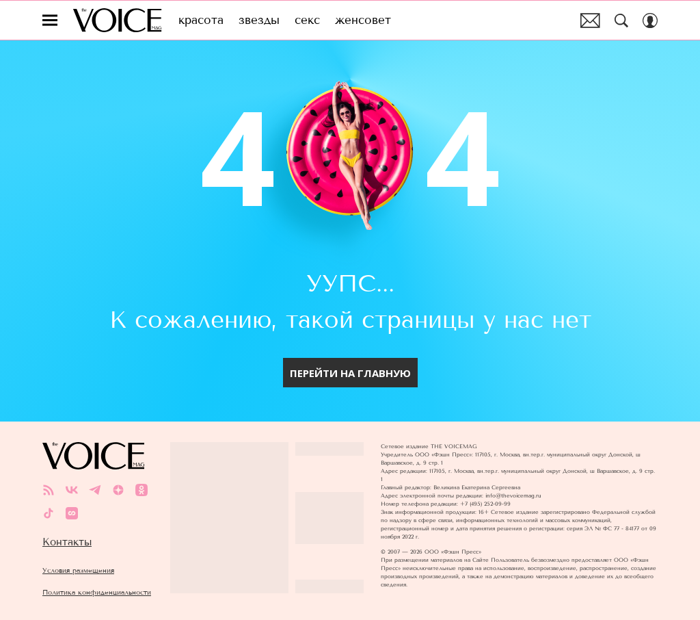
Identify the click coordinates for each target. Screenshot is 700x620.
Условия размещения (78, 570)
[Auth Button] (650, 20)
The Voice (117, 20)
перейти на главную (350, 373)
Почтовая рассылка (590, 20)
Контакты (67, 542)
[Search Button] (621, 20)
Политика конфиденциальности (96, 592)
